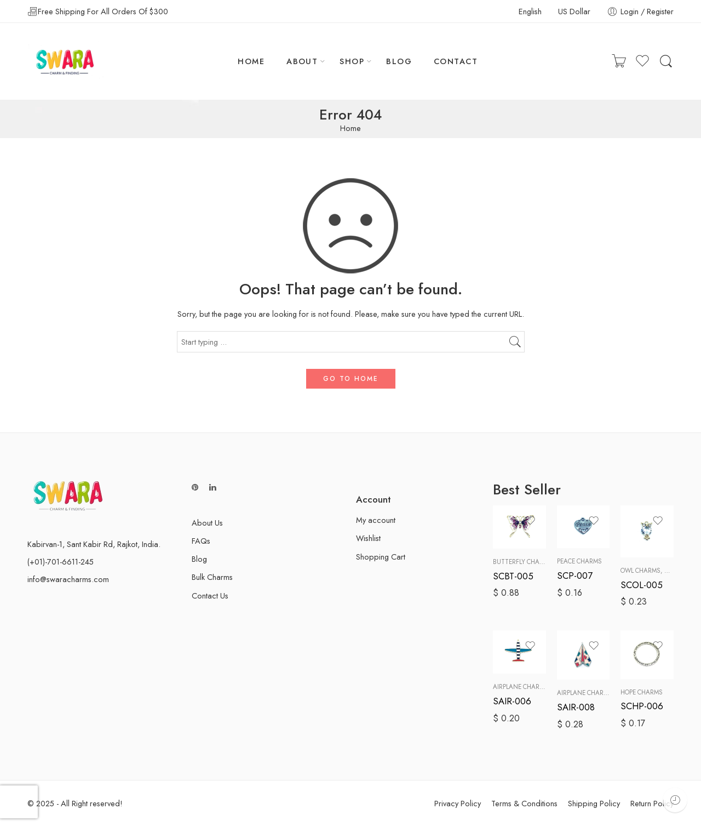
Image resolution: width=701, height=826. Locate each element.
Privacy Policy (457, 803)
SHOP (352, 61)
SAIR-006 (512, 701)
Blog (199, 559)
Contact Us (210, 595)
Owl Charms (640, 570)
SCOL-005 (641, 584)
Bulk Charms (212, 577)
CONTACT (456, 61)
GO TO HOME (350, 379)
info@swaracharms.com (68, 579)
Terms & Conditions (524, 803)
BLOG (399, 61)
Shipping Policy (594, 803)
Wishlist (368, 538)
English (530, 11)
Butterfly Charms (522, 561)
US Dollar (574, 11)
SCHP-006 (641, 706)
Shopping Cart (380, 556)
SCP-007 (575, 575)
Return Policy (652, 803)
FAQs (201, 540)
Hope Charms (641, 692)
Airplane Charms (520, 686)
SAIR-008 (576, 707)
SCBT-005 (513, 576)
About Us (207, 522)
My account (375, 520)
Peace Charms (579, 561)
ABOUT (302, 61)
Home (350, 128)
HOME (251, 61)
